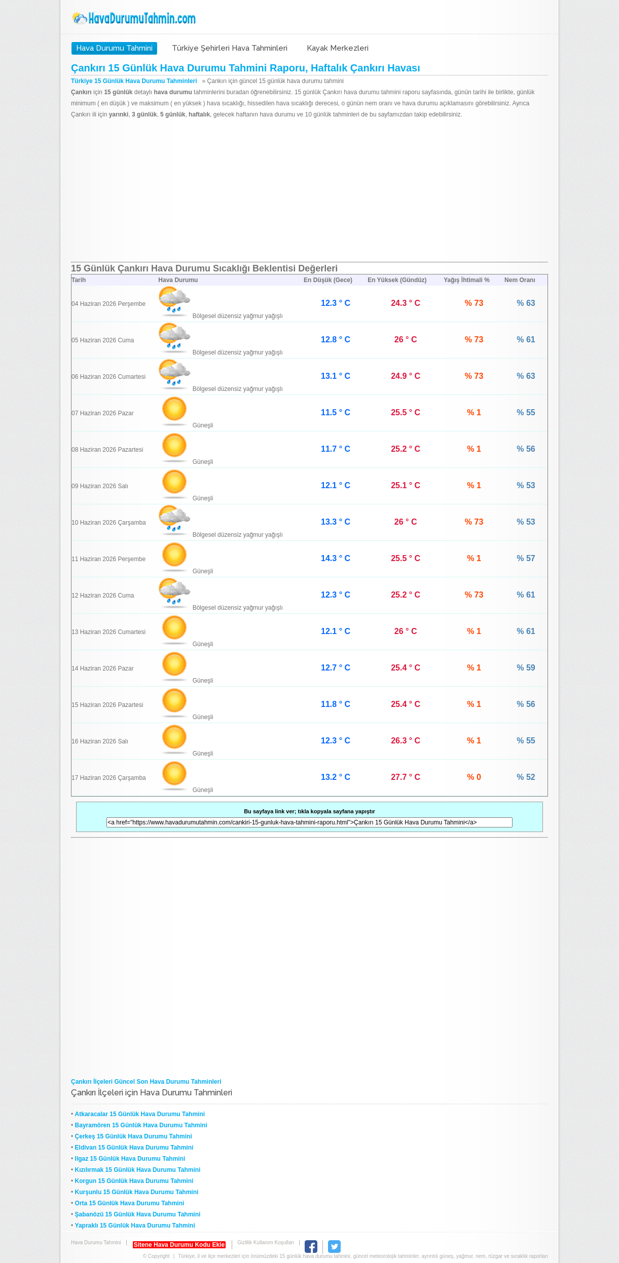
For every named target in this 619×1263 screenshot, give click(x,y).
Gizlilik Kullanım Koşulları (265, 1242)
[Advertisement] (309, 191)
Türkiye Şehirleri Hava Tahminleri (229, 48)
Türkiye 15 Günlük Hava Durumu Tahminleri (134, 81)
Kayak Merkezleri (338, 48)
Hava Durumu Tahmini (134, 18)
